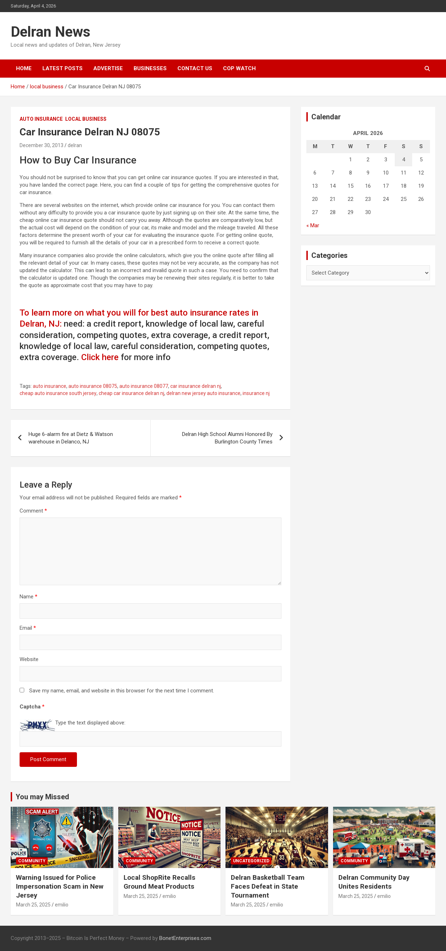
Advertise (108, 68)
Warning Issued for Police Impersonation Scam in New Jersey (59, 886)
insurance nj (256, 393)
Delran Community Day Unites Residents (374, 881)
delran (75, 145)
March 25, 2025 (33, 905)
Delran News (50, 32)
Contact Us (194, 68)
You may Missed (42, 796)
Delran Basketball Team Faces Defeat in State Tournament (268, 886)
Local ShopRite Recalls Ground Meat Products (159, 881)
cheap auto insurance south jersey (58, 393)
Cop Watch (239, 68)
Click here (100, 357)
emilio (61, 905)
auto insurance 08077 (143, 386)
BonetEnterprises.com (185, 938)
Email (28, 628)
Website (29, 659)
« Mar (312, 225)
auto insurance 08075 (92, 386)
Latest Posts (62, 68)
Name (28, 596)
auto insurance (49, 386)
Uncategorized (251, 860)
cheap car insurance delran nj (131, 393)
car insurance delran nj (195, 386)
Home (24, 68)
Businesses (150, 68)
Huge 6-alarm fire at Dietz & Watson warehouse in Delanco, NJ (70, 438)
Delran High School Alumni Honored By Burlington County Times (227, 438)
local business (86, 119)
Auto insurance (41, 119)
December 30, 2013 (41, 145)
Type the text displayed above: (90, 722)
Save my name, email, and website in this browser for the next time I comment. (121, 690)
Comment (33, 511)
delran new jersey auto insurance (203, 393)
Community (32, 860)
